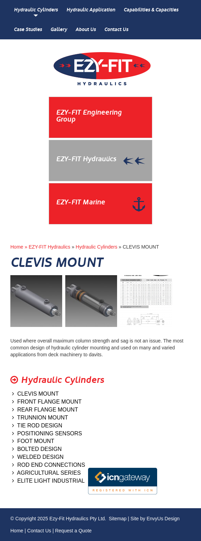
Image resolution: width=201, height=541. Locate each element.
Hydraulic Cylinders (36, 10)
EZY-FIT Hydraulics (49, 247)
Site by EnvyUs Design (155, 518)
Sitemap (117, 518)
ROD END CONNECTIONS (48, 465)
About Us (86, 29)
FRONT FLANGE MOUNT (47, 402)
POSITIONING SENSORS (47, 433)
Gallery (58, 29)
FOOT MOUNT (33, 441)
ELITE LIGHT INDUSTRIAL (48, 481)
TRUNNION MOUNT (40, 418)
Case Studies (28, 29)
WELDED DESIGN (38, 457)
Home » (19, 247)
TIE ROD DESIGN (37, 425)
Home (16, 530)
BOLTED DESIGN (37, 449)
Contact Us (116, 29)
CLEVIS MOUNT (35, 394)
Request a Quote (73, 530)
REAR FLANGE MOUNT (45, 410)
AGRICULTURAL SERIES (46, 473)
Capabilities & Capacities (151, 10)
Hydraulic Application (90, 10)
